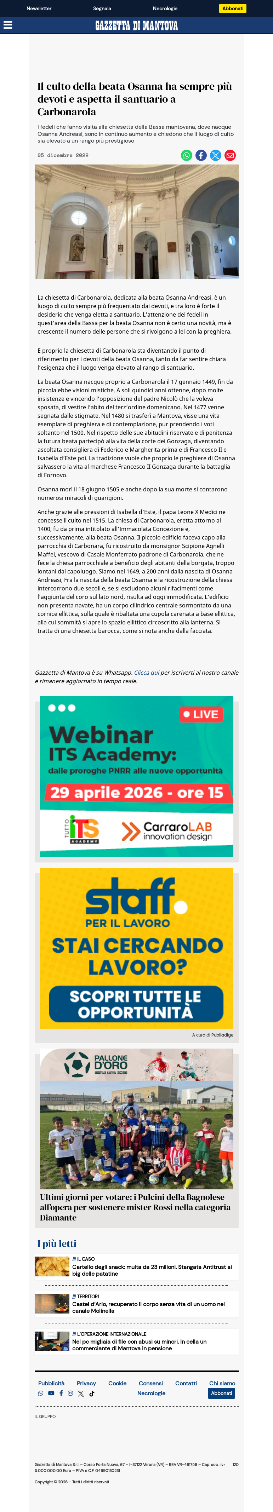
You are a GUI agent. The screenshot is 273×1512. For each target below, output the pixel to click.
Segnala (102, 8)
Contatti (186, 1383)
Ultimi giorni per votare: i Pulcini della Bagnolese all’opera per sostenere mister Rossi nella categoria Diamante (135, 1207)
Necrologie (165, 8)
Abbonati (232, 8)
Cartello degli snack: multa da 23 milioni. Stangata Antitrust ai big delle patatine (152, 1270)
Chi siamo (222, 1383)
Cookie (117, 1383)
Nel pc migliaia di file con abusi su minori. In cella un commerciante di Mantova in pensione (139, 1345)
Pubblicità (51, 1383)
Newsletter (39, 8)
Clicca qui (146, 672)
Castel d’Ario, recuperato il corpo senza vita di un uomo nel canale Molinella (148, 1307)
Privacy (86, 1383)
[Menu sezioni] (8, 25)
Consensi (151, 1383)
